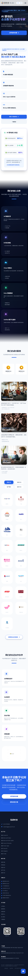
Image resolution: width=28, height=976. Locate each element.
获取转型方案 (14, 802)
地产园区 (9, 486)
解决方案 (3, 858)
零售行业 (9, 482)
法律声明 (11, 968)
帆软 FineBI (3, 853)
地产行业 (3, 870)
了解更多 (14, 121)
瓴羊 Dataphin (4, 851)
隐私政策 (6, 968)
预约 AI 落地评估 (14, 116)
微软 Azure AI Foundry (6, 843)
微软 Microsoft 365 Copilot (7, 840)
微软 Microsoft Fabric (6, 838)
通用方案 (3, 862)
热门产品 (3, 831)
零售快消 (3, 864)
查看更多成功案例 (14, 637)
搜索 (12, 3)
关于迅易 (3, 902)
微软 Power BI (4, 835)
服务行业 (19, 486)
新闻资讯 (3, 908)
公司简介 (3, 906)
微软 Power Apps (5, 845)
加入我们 (3, 916)
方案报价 (3, 919)
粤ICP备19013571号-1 (19, 968)
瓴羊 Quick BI (4, 848)
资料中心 (3, 914)
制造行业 (19, 482)
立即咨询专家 (14, 33)
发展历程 (3, 911)
